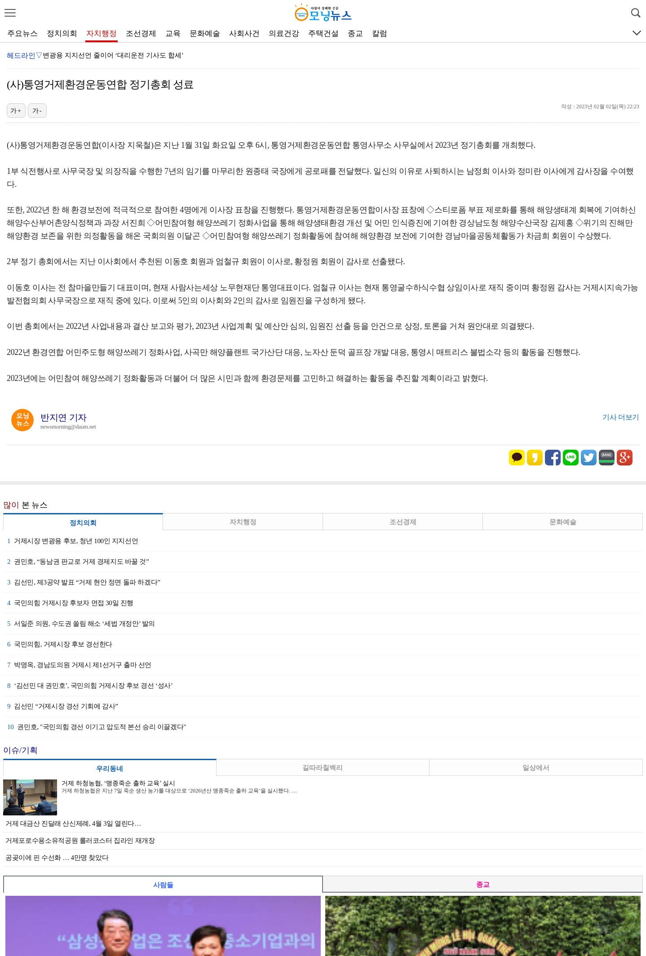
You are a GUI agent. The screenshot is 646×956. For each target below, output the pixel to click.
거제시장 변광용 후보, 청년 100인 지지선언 (72, 540)
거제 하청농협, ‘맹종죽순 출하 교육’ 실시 (118, 783)
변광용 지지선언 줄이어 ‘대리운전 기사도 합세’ (113, 55)
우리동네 (109, 768)
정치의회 (62, 33)
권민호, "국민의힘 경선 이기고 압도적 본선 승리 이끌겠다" (96, 726)
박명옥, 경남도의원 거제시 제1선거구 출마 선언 (79, 664)
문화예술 (205, 33)
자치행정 (101, 33)
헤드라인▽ (25, 55)
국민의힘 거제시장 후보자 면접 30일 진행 (70, 602)
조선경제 (141, 33)
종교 (355, 33)
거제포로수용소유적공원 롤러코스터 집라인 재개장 (80, 840)
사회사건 (244, 33)
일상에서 (535, 767)
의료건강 (284, 33)
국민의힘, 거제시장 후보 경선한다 (59, 644)
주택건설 (323, 33)
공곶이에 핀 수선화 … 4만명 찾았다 (56, 857)
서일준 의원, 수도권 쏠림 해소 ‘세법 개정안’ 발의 (81, 623)
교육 (173, 33)
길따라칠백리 (322, 767)
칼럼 (379, 33)
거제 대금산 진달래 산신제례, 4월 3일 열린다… (73, 823)
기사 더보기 (620, 417)
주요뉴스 (22, 33)
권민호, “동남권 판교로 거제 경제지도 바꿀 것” (78, 561)
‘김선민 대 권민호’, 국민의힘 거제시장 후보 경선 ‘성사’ (90, 685)
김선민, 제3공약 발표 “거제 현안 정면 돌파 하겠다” (83, 582)
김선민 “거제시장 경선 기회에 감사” (62, 706)
